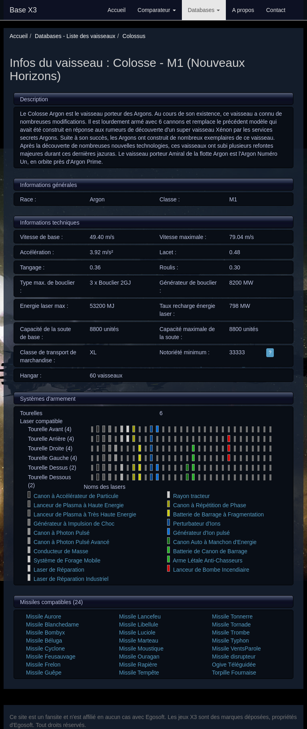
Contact (275, 10)
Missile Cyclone (45, 648)
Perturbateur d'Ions (197, 523)
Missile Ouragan (139, 656)
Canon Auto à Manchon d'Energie (215, 542)
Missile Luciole (137, 632)
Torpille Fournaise (234, 672)
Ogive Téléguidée (233, 664)
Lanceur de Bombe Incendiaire (211, 569)
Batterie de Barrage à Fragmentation (218, 514)
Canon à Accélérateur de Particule (76, 496)
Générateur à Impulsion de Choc (74, 523)
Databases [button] (204, 10)
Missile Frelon (43, 664)
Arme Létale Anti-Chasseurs (207, 560)
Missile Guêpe (44, 672)
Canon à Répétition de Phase (209, 505)
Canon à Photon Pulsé (62, 533)
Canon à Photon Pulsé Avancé (72, 542)
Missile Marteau (138, 640)
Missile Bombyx (45, 632)
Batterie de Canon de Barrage (210, 551)
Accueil (117, 10)
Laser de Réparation (59, 569)
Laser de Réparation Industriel (71, 579)
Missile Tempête (139, 672)
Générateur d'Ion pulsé (201, 533)
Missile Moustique (141, 648)
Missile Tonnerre (232, 616)
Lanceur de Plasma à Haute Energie (79, 505)
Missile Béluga (44, 640)
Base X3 (23, 10)
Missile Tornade (231, 624)
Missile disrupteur (233, 656)
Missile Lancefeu (140, 616)
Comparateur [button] (157, 10)
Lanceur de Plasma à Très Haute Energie (85, 514)
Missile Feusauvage (51, 656)
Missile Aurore (43, 616)
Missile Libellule (138, 624)
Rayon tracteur (191, 496)
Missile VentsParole (236, 648)
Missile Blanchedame (52, 624)
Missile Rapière (138, 664)
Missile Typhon (230, 640)
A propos (243, 10)
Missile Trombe (230, 632)
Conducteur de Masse (61, 551)
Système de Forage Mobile (67, 560)
